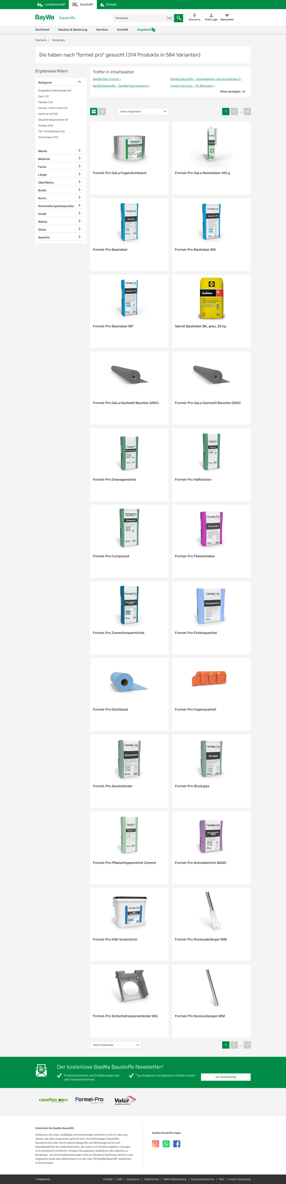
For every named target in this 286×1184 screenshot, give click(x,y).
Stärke (42, 222)
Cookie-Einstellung (239, 1179)
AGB (119, 1179)
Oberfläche (46, 182)
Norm (42, 198)
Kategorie (45, 82)
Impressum (133, 1179)
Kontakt (122, 30)
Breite (42, 190)
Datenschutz (151, 1179)
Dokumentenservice (202, 1179)
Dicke (42, 230)
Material (44, 159)
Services (102, 30)
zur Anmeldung (225, 1077)
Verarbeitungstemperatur (56, 206)
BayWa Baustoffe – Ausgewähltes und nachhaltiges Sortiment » (212, 79)
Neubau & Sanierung (72, 30)
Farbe (42, 167)
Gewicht (44, 237)
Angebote (144, 29)
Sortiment (42, 30)
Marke (42, 151)
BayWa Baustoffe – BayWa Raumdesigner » (121, 86)
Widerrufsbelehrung (174, 1179)
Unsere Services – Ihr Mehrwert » (192, 86)
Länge (42, 175)
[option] (53, 1100)
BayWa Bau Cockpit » (107, 79)
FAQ (221, 1179)
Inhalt (42, 214)
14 (247, 111)
